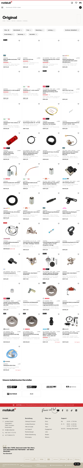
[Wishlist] (76, 3)
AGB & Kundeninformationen (41, 465)
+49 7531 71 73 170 (10, 432)
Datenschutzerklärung (57, 465)
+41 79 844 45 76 (10, 435)
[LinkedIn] (76, 410)
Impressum (69, 465)
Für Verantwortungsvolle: (27, 465)
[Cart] (80, 3)
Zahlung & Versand (30, 421)
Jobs (46, 432)
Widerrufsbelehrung (30, 434)
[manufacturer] (12, 387)
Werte (46, 424)
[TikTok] (71, 410)
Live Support (28, 429)
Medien (47, 434)
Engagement (48, 429)
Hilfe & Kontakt (29, 427)
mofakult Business (30, 424)
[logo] (6, 2)
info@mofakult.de (9, 430)
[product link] (12, 54)
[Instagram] (67, 410)
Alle (31, 394)
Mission (47, 437)
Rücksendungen (29, 432)
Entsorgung (28, 437)
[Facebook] (62, 410)
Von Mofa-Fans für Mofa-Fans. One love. (11, 465)
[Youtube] (58, 410)
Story (46, 421)
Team (46, 427)
